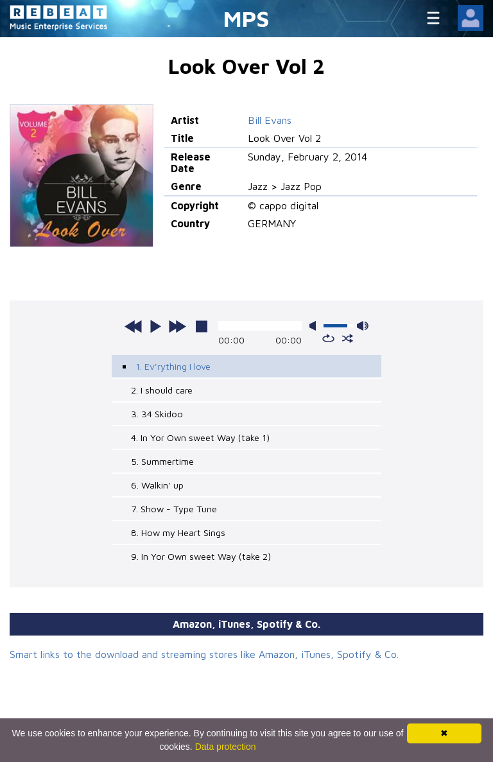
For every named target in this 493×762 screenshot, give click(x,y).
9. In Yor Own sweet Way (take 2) (201, 556)
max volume (362, 326)
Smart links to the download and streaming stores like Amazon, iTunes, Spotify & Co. (204, 654)
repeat (328, 338)
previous (134, 326)
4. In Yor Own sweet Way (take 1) (200, 437)
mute (315, 326)
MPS (246, 18)
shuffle (348, 338)
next (177, 326)
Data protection (225, 746)
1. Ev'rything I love (173, 366)
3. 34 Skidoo (157, 413)
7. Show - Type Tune (174, 508)
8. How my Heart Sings (178, 532)
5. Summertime (162, 461)
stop (202, 326)
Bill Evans (269, 120)
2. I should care (162, 390)
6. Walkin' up (157, 485)
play (155, 326)
